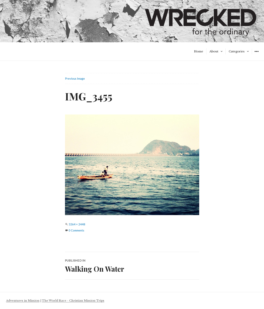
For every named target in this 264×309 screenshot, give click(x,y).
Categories (237, 51)
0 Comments (76, 230)
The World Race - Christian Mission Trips (73, 300)
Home (198, 51)
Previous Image (75, 78)
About (213, 51)
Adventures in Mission (22, 300)
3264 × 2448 (77, 224)
